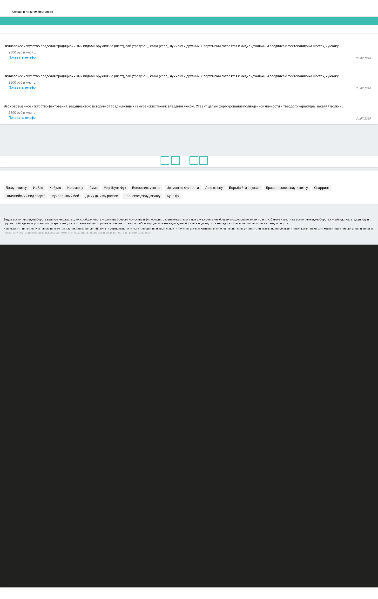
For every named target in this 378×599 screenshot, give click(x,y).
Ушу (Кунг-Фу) (238, 351)
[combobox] (175, 37)
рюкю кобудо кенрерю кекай (143, 52)
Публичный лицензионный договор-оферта (76, 578)
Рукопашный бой (248, 356)
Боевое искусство (264, 351)
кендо (116, 161)
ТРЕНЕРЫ (167, 8)
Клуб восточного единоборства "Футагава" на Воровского (154, 124)
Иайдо (178, 351)
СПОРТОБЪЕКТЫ (203, 8)
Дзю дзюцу (322, 351)
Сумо (221, 351)
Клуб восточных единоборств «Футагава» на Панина (150, 70)
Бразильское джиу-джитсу (156, 356)
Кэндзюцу (207, 351)
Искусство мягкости (296, 351)
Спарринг (186, 356)
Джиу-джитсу (161, 351)
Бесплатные (301, 37)
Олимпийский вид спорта (214, 356)
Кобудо (191, 351)
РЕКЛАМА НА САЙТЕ (64, 550)
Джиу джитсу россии (279, 356)
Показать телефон (127, 93)
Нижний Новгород (63, 14)
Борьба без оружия (120, 356)
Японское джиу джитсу (314, 356)
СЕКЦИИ (116, 8)
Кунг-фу (111, 360)
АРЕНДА (141, 8)
